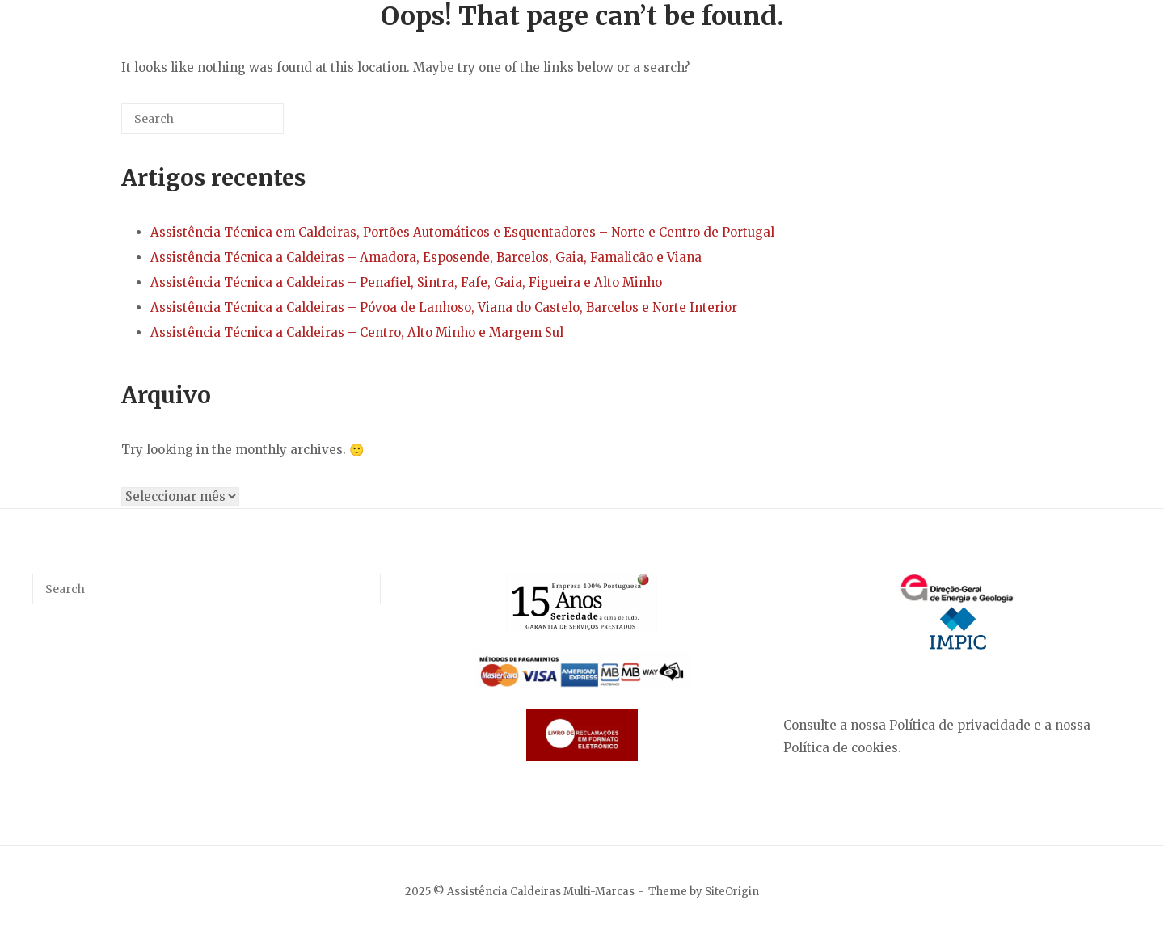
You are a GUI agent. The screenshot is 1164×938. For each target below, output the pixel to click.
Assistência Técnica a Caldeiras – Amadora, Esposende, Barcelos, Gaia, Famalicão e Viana (426, 257)
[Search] (247, 125)
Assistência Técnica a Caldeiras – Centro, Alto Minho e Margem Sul (356, 332)
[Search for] (202, 118)
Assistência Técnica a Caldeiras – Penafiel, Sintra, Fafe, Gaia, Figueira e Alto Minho (406, 282)
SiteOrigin (732, 891)
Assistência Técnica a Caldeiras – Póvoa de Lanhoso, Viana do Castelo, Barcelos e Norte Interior (443, 307)
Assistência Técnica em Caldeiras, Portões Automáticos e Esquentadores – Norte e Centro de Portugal (462, 232)
